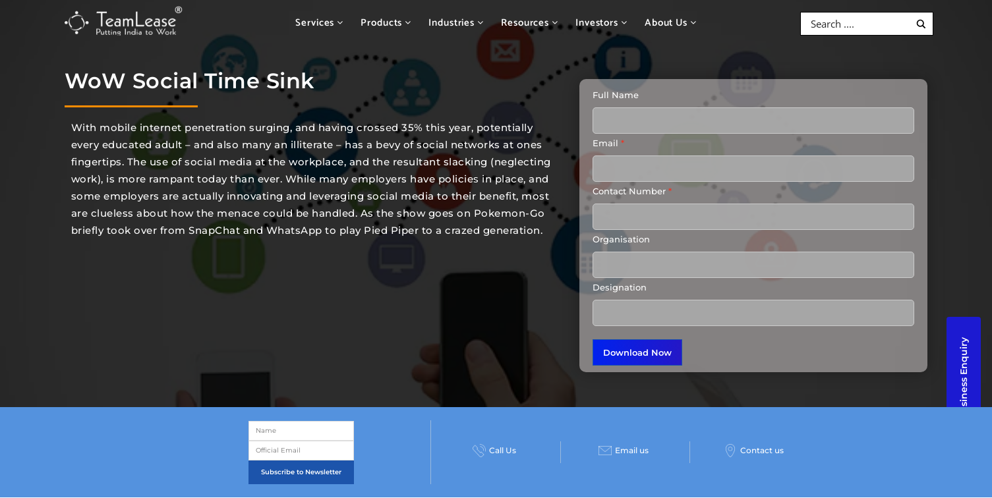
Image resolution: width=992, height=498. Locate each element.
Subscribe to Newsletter (301, 472)
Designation (620, 287)
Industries (456, 22)
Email (605, 143)
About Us (671, 22)
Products (386, 22)
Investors (601, 22)
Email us (623, 450)
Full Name (616, 95)
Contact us (754, 450)
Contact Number (629, 191)
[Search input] (858, 24)
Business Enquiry (964, 378)
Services (319, 22)
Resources (529, 22)
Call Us (494, 450)
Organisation (621, 239)
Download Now (637, 352)
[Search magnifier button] (921, 24)
